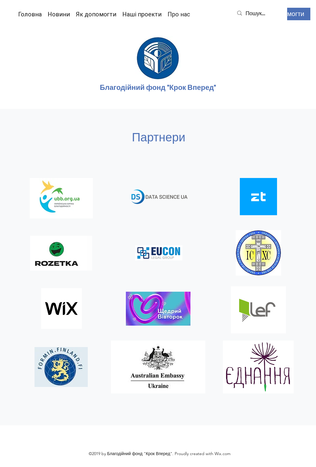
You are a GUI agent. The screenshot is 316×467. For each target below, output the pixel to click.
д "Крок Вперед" (188, 87)
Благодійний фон (130, 87)
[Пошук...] (260, 13)
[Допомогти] (288, 14)
